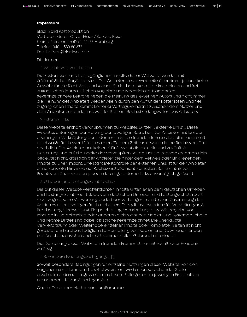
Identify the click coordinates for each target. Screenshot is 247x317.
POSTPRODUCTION (107, 6)
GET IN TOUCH (198, 6)
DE (214, 6)
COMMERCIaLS (157, 6)
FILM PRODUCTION (81, 6)
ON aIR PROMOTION (133, 6)
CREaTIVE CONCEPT (55, 6)
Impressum (138, 312)
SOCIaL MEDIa (178, 6)
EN (220, 6)
